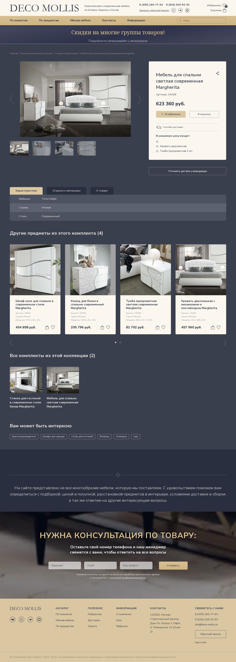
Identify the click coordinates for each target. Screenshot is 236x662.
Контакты (109, 20)
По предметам (49, 20)
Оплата (92, 626)
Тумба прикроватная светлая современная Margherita (141, 304)
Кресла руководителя (24, 436)
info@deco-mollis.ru (206, 624)
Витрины (104, 436)
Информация (136, 20)
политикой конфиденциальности (128, 577)
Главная (14, 53)
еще (136, 436)
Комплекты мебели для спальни (36, 53)
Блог (119, 620)
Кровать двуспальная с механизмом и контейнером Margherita (199, 304)
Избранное (95, 614)
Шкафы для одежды (53, 436)
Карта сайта (200, 642)
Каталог (62, 608)
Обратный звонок (210, 634)
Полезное (95, 608)
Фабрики (122, 626)
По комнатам (19, 20)
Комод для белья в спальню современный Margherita (87, 304)
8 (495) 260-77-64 (151, 5)
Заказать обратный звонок (154, 10)
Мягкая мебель (80, 20)
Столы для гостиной (82, 436)
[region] (75, 148)
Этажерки (121, 436)
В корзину (204, 114)
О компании (123, 614)
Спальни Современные (66, 53)
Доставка (94, 620)
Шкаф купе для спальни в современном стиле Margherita (34, 304)
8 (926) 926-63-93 (178, 5)
